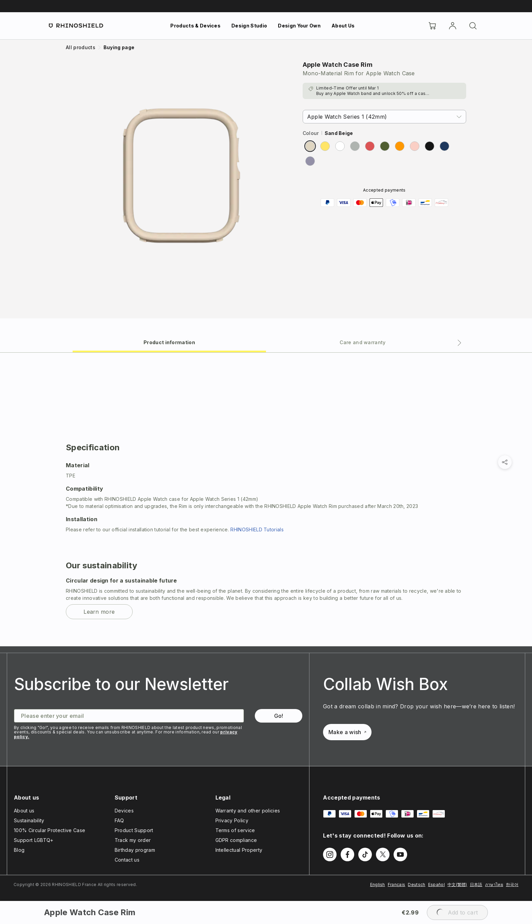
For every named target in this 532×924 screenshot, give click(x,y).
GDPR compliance (236, 840)
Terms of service (235, 830)
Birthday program (135, 850)
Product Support (134, 830)
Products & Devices (195, 25)
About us (24, 810)
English (377, 884)
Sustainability (29, 820)
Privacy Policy (231, 820)
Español (436, 884)
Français (396, 884)
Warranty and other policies (247, 810)
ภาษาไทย (494, 884)
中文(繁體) (457, 884)
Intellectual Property (239, 850)
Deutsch (416, 884)
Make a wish (347, 732)
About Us (343, 25)
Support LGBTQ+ (33, 840)
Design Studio (249, 25)
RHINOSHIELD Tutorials (257, 529)
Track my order (133, 840)
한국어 (512, 884)
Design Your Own (299, 25)
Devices (124, 810)
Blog (19, 850)
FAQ (119, 820)
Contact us (127, 860)
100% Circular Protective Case (49, 830)
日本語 (476, 884)
